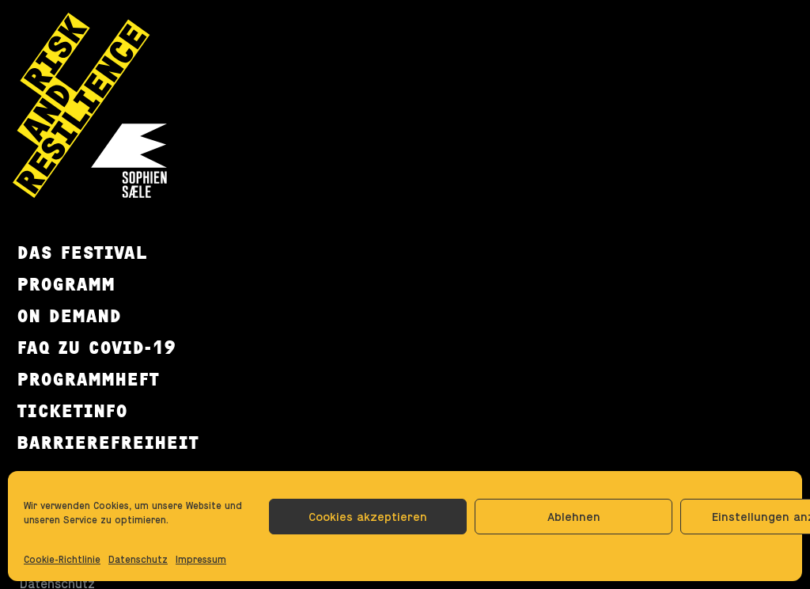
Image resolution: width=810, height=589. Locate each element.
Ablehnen (573, 516)
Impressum (201, 559)
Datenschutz (138, 559)
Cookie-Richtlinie (62, 559)
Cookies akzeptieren (367, 516)
